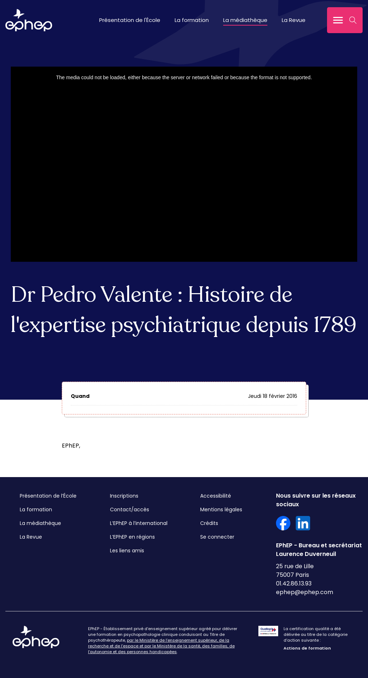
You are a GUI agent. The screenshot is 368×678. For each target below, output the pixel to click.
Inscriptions (124, 495)
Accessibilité (215, 495)
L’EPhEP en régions (132, 536)
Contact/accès (129, 509)
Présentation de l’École (48, 495)
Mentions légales (221, 509)
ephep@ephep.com (304, 592)
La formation (192, 20)
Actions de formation (307, 648)
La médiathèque (245, 20)
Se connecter (217, 536)
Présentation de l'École (129, 20)
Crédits (209, 523)
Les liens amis (127, 550)
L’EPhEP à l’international (138, 523)
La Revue (293, 20)
